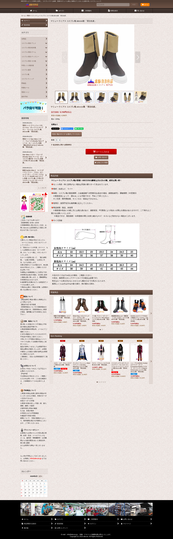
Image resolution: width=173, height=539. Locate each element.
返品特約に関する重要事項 (61, 145)
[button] (64, 57)
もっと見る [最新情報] (42, 188)
